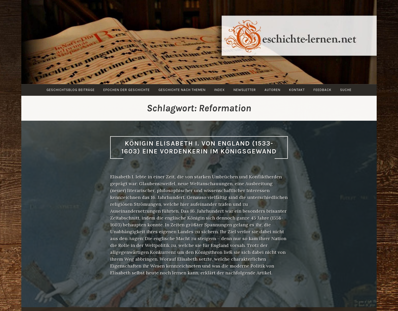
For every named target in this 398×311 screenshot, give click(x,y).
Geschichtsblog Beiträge (70, 90)
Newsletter (245, 90)
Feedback (322, 90)
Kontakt (297, 90)
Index (219, 90)
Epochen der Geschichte (126, 90)
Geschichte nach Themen (182, 90)
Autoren (272, 90)
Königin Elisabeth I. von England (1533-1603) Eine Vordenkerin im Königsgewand (199, 147)
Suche (346, 90)
